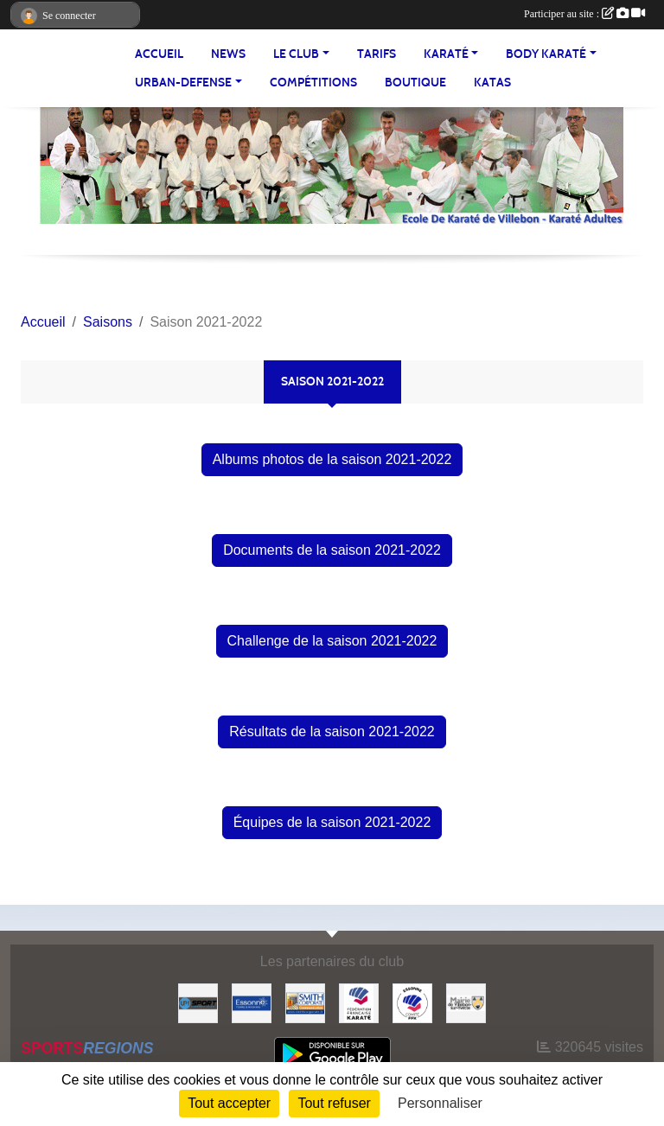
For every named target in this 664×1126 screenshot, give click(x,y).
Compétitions (313, 82)
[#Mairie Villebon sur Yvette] (466, 1002)
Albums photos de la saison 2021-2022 (332, 459)
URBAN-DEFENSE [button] (183, 82)
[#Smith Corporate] (305, 1002)
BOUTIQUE (415, 82)
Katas (492, 82)
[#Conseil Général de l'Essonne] (251, 1002)
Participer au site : (584, 14)
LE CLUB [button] (296, 54)
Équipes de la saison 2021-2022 (332, 822)
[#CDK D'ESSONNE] (412, 1002)
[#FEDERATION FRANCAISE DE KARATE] (359, 1002)
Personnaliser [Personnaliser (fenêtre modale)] (440, 1103)
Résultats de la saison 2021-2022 (332, 731)
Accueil (159, 54)
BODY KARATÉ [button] (546, 54)
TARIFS (376, 54)
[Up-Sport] (198, 1002)
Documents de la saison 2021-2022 (332, 550)
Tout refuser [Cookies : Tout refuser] (333, 1103)
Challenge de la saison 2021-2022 (332, 640)
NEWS (228, 54)
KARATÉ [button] (446, 54)
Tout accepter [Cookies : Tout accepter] (229, 1103)
